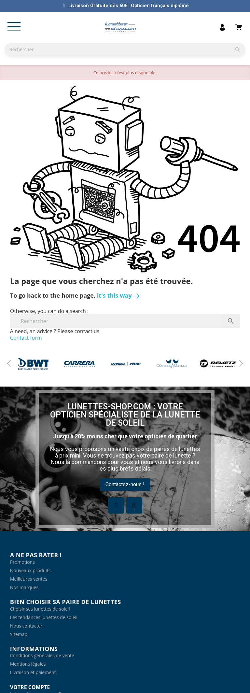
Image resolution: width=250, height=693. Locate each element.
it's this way (119, 295)
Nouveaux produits (30, 570)
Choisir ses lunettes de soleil (40, 609)
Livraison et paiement (33, 672)
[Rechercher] (125, 49)
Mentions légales (28, 664)
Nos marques (24, 587)
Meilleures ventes (28, 579)
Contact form (26, 337)
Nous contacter (26, 626)
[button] (125, 484)
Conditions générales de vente (42, 655)
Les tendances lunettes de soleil (43, 617)
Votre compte (30, 687)
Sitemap (18, 634)
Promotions (22, 562)
